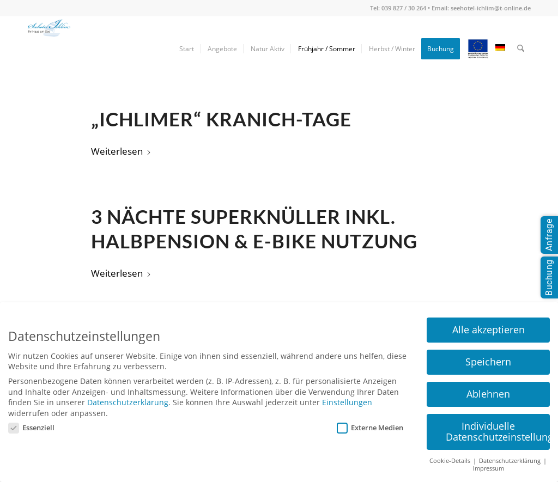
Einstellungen (347, 402)
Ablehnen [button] (488, 393)
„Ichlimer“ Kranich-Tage (221, 119)
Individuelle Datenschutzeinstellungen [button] (498, 431)
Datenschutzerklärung (127, 402)
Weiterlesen (121, 151)
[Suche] (521, 48)
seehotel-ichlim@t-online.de (491, 8)
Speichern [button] (488, 361)
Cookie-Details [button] (450, 461)
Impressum (488, 468)
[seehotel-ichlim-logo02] (49, 48)
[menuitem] (187, 48)
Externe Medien (370, 427)
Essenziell (31, 427)
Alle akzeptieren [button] (488, 329)
